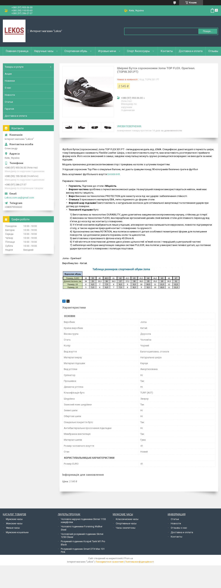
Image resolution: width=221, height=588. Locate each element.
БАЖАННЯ (113, 174)
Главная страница (17, 51)
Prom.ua (128, 558)
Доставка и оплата (190, 51)
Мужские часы (14, 519)
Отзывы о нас (179, 527)
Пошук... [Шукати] (207, 31)
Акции (8, 73)
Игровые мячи (107, 51)
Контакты (167, 51)
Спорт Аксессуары (138, 51)
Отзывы (213, 51)
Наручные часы (43, 51)
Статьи (9, 101)
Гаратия (9, 108)
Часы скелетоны (125, 527)
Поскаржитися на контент (109, 561)
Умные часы (13, 527)
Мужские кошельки (17, 532)
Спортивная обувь (75, 51)
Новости (10, 94)
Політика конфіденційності (139, 561)
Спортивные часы (126, 523)
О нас (8, 87)
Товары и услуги (14, 66)
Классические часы (127, 519)
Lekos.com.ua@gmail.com (19, 197)
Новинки (10, 80)
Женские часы (14, 523)
